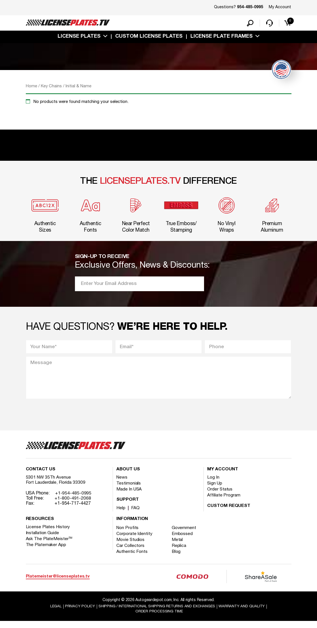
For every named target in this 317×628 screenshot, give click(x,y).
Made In (129, 496)
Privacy (75, 613)
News (122, 484)
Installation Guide (43, 539)
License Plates (79, 37)
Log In (213, 484)
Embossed (183, 540)
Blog (177, 558)
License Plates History (48, 533)
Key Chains (51, 87)
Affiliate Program (224, 502)
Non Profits (128, 534)
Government (185, 534)
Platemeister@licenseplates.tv (58, 582)
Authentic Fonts (132, 558)
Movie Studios (130, 546)
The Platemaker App (46, 551)
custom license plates (148, 37)
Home (31, 87)
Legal (51, 613)
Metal (178, 546)
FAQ (135, 514)
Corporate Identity (134, 540)
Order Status (220, 496)
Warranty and (245, 613)
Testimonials (128, 490)
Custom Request (228, 512)
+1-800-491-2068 (72, 505)
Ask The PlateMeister (49, 545)
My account (222, 475)
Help (121, 514)
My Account (280, 7)
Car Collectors (130, 552)
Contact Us (40, 475)
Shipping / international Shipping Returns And (156, 613)
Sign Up (214, 490)
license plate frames (221, 37)
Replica (180, 552)
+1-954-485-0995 (73, 500)
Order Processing (159, 618)
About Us (128, 475)
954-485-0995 (250, 7)
